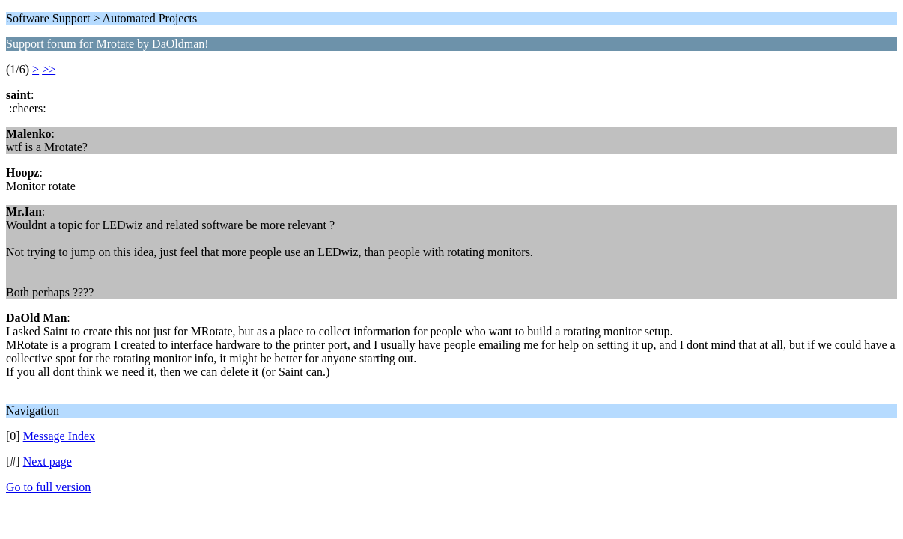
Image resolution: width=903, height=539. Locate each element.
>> (48, 69)
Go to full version (48, 487)
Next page (47, 461)
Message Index (59, 436)
